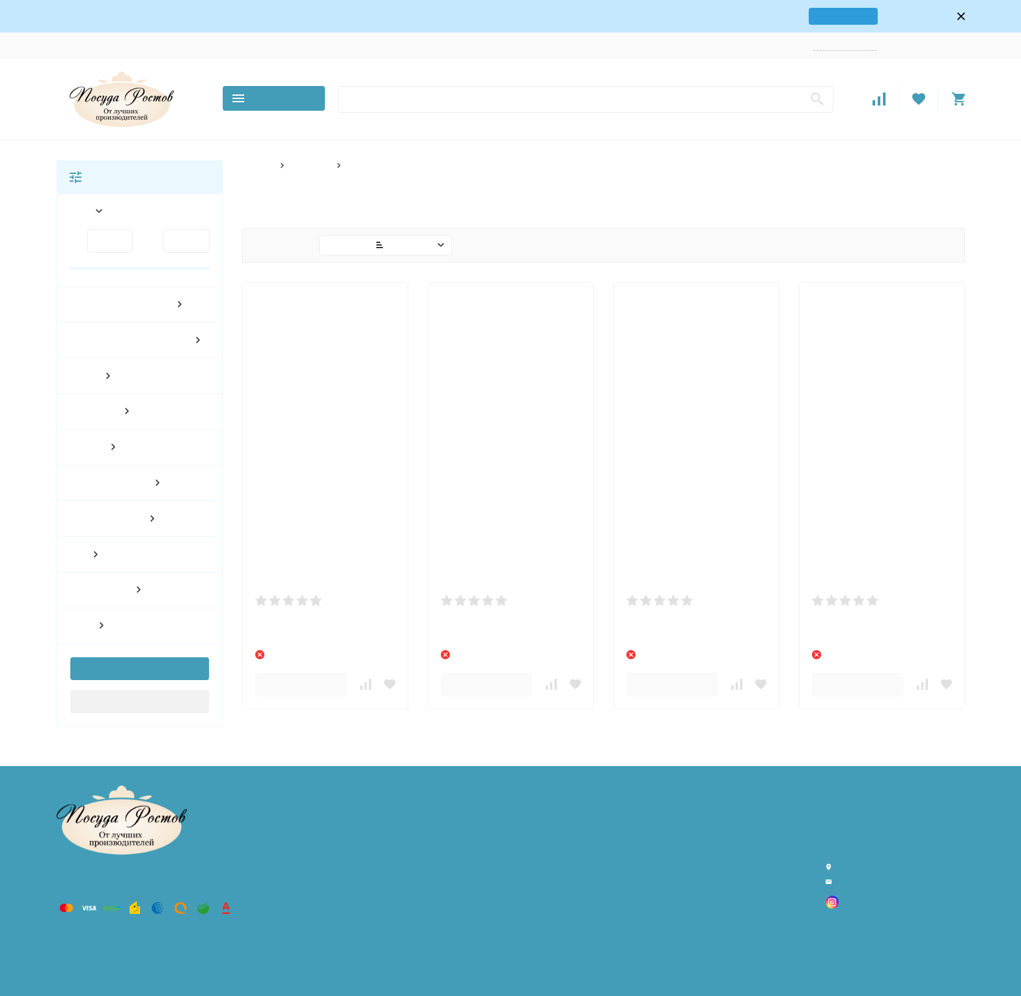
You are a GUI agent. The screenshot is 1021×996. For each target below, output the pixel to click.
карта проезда (815, 15)
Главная (257, 165)
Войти (899, 45)
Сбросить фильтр (139, 701)
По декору (327, 887)
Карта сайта (191, 934)
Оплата (222, 45)
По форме (308, 165)
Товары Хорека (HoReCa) (354, 821)
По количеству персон (349, 904)
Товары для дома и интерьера (365, 838)
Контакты (129, 45)
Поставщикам (374, 45)
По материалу (333, 937)
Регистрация (941, 45)
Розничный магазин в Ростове (364, 871)
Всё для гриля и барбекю (355, 854)
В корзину (301, 684)
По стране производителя (356, 954)
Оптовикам (314, 45)
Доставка (178, 45)
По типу (321, 970)
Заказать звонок (849, 45)
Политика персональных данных (108, 934)
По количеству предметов (356, 921)
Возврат (265, 45)
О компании (75, 45)
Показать (132, 668)
